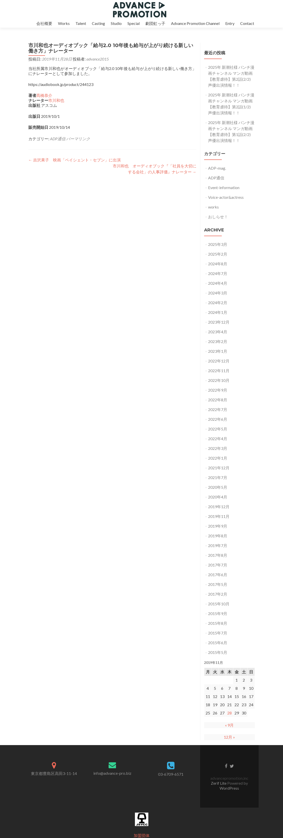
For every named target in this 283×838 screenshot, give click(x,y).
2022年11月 (218, 370)
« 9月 (229, 725)
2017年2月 (217, 594)
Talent (80, 23)
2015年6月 (217, 642)
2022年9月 (217, 390)
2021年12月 (218, 467)
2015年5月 (217, 652)
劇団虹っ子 (155, 23)
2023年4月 (217, 331)
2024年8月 (217, 263)
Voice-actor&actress (226, 197)
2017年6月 (217, 574)
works (213, 207)
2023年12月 (218, 322)
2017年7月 (217, 564)
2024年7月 (217, 273)
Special (133, 23)
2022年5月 (217, 428)
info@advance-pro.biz (112, 773)
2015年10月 (218, 603)
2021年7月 (217, 477)
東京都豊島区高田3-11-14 (54, 773)
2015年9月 (217, 613)
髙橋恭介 (44, 95)
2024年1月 (217, 312)
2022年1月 (217, 458)
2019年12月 (218, 506)
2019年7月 (217, 545)
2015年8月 (217, 623)
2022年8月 (217, 399)
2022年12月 (218, 360)
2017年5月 (217, 584)
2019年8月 (217, 535)
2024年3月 (217, 292)
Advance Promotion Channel (195, 23)
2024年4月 (217, 283)
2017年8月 (217, 555)
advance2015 (97, 59)
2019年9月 (217, 526)
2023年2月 (217, 341)
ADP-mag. (217, 168)
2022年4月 (217, 438)
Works (64, 23)
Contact (247, 23)
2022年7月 (217, 409)
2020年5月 (217, 487)
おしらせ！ (218, 216)
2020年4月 (217, 496)
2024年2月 (217, 302)
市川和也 (56, 100)
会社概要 (44, 23)
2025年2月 (217, 254)
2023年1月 (217, 351)
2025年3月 (217, 244)
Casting (98, 23)
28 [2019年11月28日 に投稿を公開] (229, 712)
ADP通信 (57, 138)
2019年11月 (218, 516)
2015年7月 (217, 632)
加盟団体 (142, 835)
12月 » (229, 737)
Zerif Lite (219, 783)
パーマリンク (78, 138)
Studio (116, 23)
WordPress (229, 788)
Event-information (223, 187)
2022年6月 (217, 419)
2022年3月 (217, 448)
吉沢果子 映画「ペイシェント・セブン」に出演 (74, 159)
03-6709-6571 (170, 774)
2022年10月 (218, 380)
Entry (229, 23)
